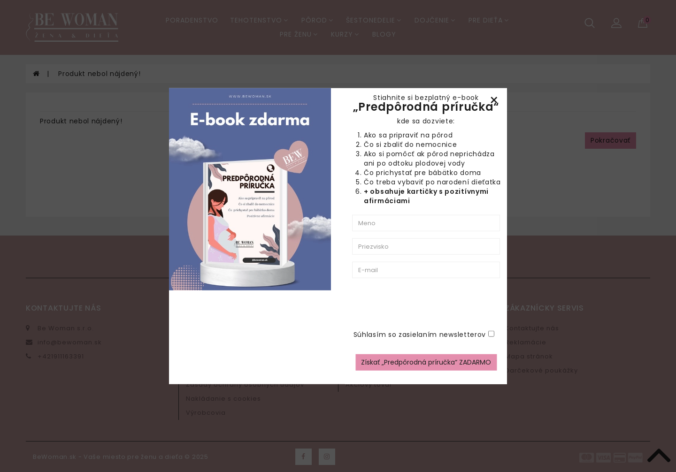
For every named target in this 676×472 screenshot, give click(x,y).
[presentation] (463, 303)
